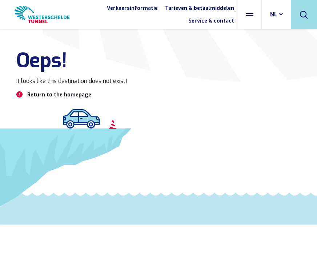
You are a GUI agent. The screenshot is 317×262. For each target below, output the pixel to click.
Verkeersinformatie (132, 8)
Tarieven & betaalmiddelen (199, 8)
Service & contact (211, 20)
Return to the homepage (59, 94)
